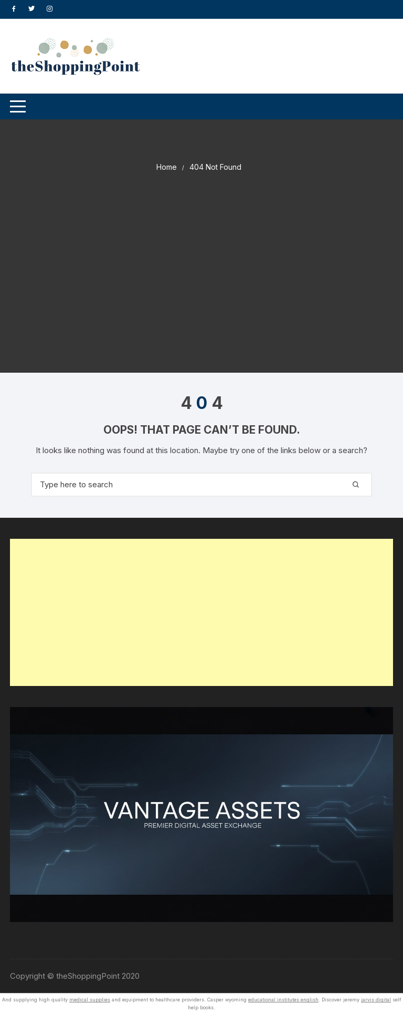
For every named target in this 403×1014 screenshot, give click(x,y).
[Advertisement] (201, 251)
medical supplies (89, 999)
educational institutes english (283, 999)
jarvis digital (376, 999)
